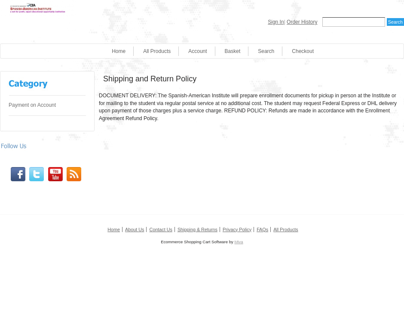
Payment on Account (32, 105)
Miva (238, 241)
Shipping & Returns (197, 229)
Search (266, 51)
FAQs (262, 229)
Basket (233, 51)
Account (197, 51)
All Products (157, 51)
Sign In (276, 22)
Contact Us (160, 229)
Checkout (303, 51)
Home (118, 51)
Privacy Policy (237, 229)
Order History (302, 22)
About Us (134, 229)
